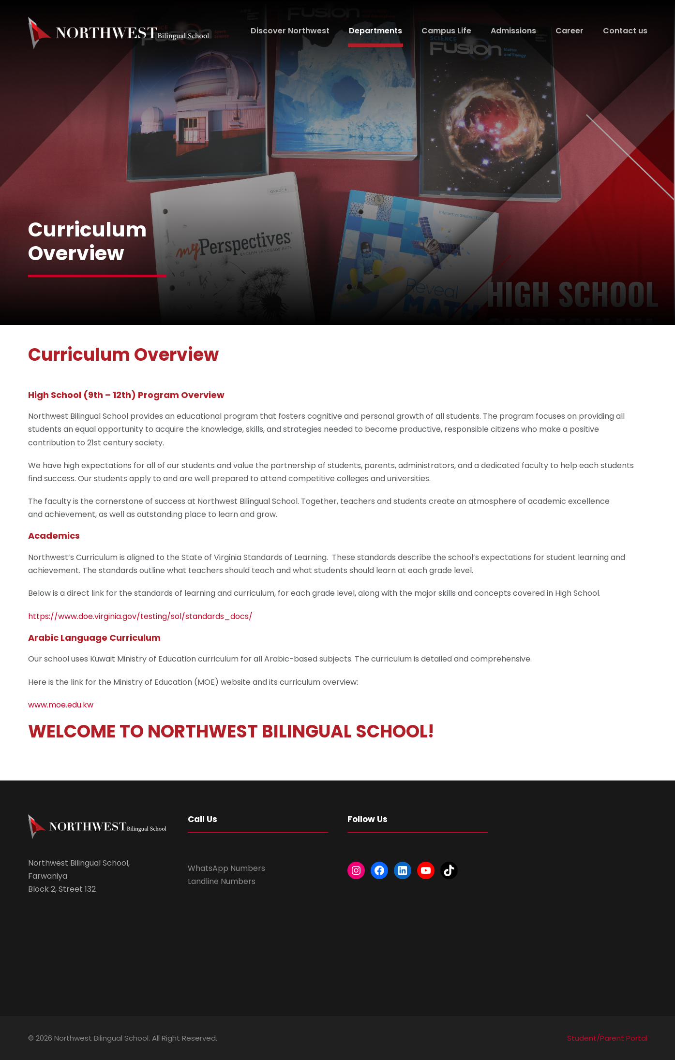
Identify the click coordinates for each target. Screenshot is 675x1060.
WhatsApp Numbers (226, 868)
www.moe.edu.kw (60, 704)
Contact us (625, 30)
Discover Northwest (290, 30)
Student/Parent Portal (607, 1038)
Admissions (513, 30)
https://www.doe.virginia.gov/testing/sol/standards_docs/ (140, 616)
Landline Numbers (221, 881)
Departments (375, 30)
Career (569, 30)
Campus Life (446, 30)
